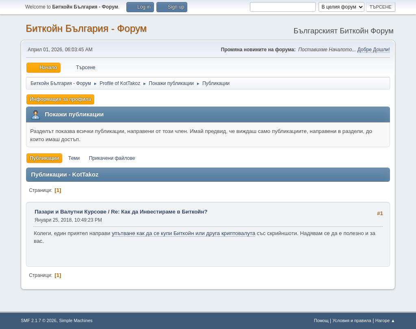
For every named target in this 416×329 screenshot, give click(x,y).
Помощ (321, 320)
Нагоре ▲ (385, 320)
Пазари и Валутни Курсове (70, 212)
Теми (74, 158)
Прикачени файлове (112, 158)
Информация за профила (60, 99)
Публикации (44, 158)
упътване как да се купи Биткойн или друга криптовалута (183, 233)
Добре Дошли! (374, 49)
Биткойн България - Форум (86, 28)
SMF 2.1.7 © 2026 (38, 320)
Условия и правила (351, 320)
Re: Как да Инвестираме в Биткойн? (159, 212)
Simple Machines (76, 320)
